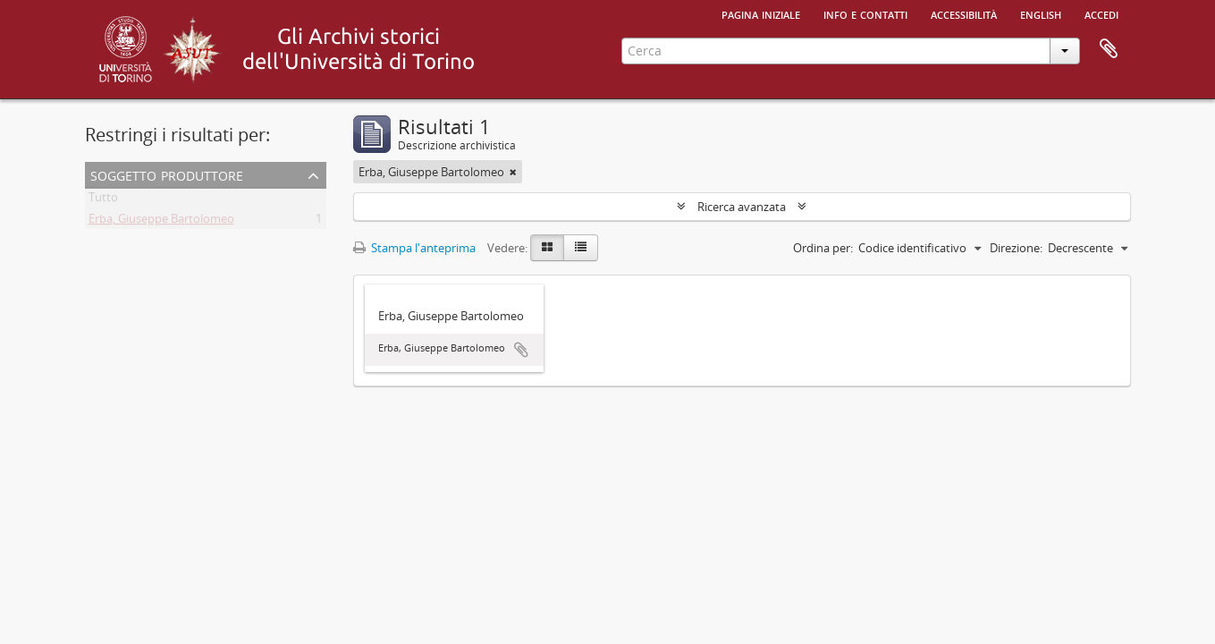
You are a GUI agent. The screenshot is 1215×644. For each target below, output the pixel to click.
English (1040, 13)
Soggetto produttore (166, 174)
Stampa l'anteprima (414, 248)
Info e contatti (865, 13)
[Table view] (580, 247)
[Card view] (547, 247)
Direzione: (1016, 248)
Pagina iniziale (760, 13)
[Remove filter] (513, 172)
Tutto (103, 200)
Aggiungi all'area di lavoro (521, 350)
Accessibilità (964, 13)
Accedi (1101, 13)
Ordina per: (823, 248)
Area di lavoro (1108, 49)
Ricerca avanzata (742, 207)
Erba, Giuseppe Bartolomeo (161, 222)
